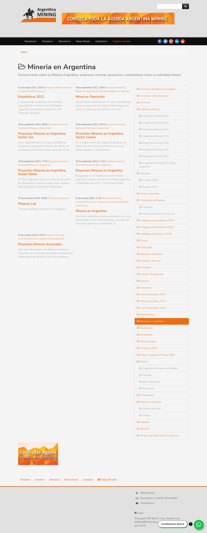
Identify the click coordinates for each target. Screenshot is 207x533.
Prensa (142, 361)
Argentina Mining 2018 (154, 143)
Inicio (24, 52)
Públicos (143, 422)
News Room (83, 41)
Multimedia (145, 328)
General (143, 281)
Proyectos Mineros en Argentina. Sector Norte (42, 172)
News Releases (149, 381)
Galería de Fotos (150, 408)
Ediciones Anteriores (150, 254)
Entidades (144, 267)
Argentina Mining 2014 (154, 129)
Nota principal (146, 341)
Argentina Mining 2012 (154, 122)
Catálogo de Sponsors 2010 (154, 234)
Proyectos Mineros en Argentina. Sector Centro (100, 135)
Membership (145, 314)
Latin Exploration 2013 (151, 308)
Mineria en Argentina (85, 91)
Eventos (47, 41)
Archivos (143, 102)
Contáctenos (147, 503)
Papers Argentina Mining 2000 (156, 355)
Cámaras (145, 207)
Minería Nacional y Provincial (157, 213)
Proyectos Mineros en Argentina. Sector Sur (42, 135)
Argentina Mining (148, 109)
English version (121, 41)
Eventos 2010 (148, 180)
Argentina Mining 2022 (154, 156)
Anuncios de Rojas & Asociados (156, 89)
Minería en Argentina (91, 211)
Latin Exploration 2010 (151, 294)
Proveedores (38, 91)
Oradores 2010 (147, 348)
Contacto (101, 41)
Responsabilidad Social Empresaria (158, 435)
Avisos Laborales (148, 193)
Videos (144, 415)
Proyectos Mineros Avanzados (40, 244)
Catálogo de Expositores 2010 (155, 220)
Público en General (120, 91)
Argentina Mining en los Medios (158, 368)
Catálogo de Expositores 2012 (155, 227)
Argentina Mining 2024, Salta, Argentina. (157, 164)
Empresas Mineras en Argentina (99, 170)
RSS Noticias (147, 493)
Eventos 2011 (148, 187)
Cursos (142, 240)
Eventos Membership (150, 274)
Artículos (143, 173)
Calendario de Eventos (151, 200)
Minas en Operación (90, 96)
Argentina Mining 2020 (154, 149)
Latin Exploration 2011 (151, 301)
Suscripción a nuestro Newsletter (159, 498)
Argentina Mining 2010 (154, 116)
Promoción (146, 388)
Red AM (143, 429)
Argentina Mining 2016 (154, 136)
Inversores (23, 128)
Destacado (144, 247)
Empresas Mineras (54, 87)
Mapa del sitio (107, 479)
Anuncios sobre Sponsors (153, 96)
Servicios (65, 41)
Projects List (27, 203)
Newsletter (145, 334)
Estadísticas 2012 (31, 96)
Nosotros (31, 41)
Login (140, 513)
